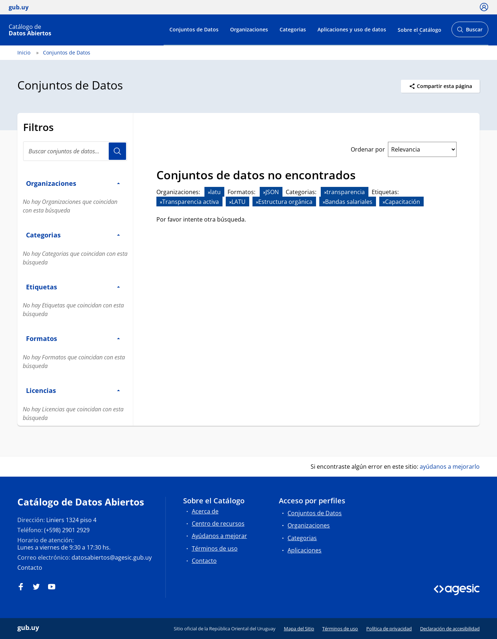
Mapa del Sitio (299, 628)
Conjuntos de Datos (194, 29)
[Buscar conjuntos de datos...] (75, 151)
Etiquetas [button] (73, 286)
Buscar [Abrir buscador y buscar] (470, 31)
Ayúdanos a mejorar (219, 536)
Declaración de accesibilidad (450, 628)
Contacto (29, 568)
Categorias (293, 29)
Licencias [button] (73, 390)
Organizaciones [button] (73, 183)
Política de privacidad (389, 628)
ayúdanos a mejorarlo (450, 467)
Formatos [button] (73, 338)
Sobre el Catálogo (419, 29)
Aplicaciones (304, 550)
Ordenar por (368, 149)
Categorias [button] (73, 234)
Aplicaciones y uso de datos (351, 29)
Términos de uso (215, 548)
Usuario (117, 151)
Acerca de (205, 511)
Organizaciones (249, 29)
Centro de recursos (218, 524)
